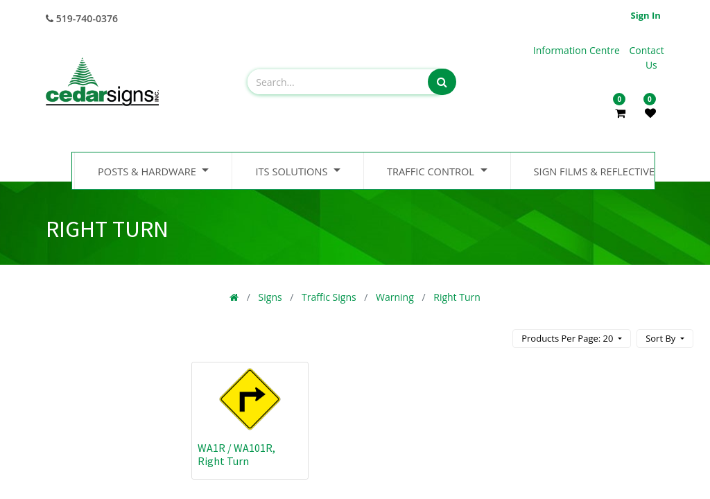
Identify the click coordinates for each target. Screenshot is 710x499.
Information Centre (578, 50)
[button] (665, 338)
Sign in (646, 15)
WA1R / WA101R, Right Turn (236, 454)
